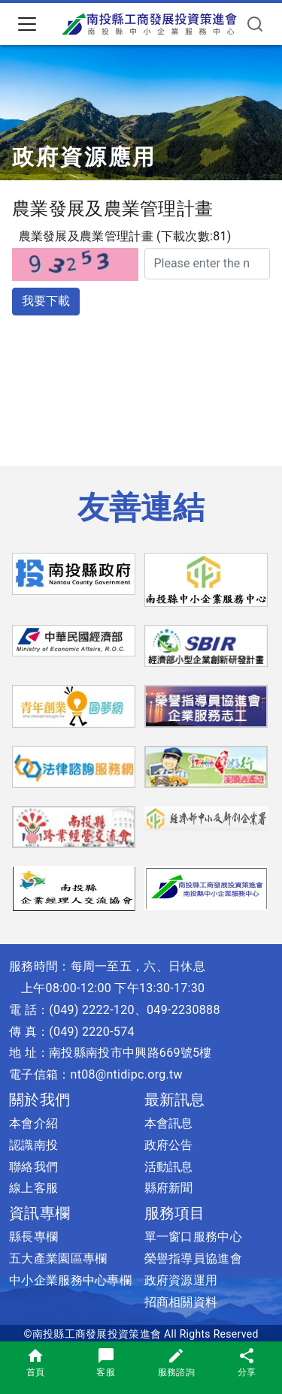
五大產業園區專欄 (58, 1258)
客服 (105, 1362)
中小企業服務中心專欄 (70, 1280)
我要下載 (46, 301)
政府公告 (168, 1145)
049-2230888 (183, 1010)
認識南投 (33, 1145)
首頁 (35, 1362)
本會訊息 (168, 1123)
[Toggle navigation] (27, 24)
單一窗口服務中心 (193, 1237)
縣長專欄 (33, 1237)
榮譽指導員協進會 (193, 1258)
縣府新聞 (168, 1188)
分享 (247, 1362)
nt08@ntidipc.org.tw (127, 1074)
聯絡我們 (33, 1167)
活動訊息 (168, 1167)
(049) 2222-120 (92, 1010)
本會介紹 (33, 1123)
